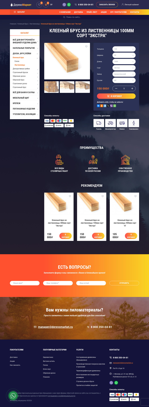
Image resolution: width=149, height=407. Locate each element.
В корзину (65, 235)
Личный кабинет (132, 4)
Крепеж (25, 103)
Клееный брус (18, 57)
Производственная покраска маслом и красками (90, 365)
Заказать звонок (107, 4)
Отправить (124, 283)
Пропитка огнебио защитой (86, 385)
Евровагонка (48, 357)
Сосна (17, 61)
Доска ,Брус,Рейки (25, 53)
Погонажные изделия (25, 108)
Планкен (46, 377)
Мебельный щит (25, 98)
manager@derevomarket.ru (53, 327)
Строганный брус (19, 87)
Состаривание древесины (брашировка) (86, 358)
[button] (47, 87)
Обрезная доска (19, 76)
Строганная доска (20, 83)
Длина (99, 61)
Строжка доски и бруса (85, 381)
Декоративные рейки (21, 69)
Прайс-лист (92, 12)
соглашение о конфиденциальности (61, 396)
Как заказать (15, 365)
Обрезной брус (18, 80)
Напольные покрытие (25, 48)
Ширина (100, 55)
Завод (99, 74)
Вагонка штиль (49, 361)
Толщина (100, 49)
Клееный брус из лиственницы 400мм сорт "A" (125, 223)
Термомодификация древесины (88, 371)
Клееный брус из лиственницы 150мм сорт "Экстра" (92, 223)
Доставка (78, 12)
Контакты (134, 12)
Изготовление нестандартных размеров (87, 376)
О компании (65, 12)
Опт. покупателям (118, 12)
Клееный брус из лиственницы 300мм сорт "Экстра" (59, 223)
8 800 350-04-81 (85, 4)
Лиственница (20, 65)
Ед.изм (99, 80)
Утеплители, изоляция (25, 114)
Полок (45, 365)
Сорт (99, 68)
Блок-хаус (47, 369)
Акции (104, 12)
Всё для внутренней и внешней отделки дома (25, 41)
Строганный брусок (20, 72)
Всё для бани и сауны (25, 92)
